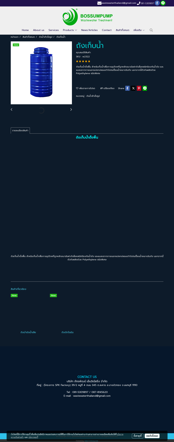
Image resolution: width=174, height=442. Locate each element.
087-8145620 (99, 392)
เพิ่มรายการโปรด (85, 88)
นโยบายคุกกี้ (33, 437)
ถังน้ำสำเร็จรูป (93, 96)
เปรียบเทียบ (107, 88)
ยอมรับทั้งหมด (152, 436)
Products (70, 30)
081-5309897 (80, 392)
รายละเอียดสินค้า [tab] (20, 130)
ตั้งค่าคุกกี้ (138, 436)
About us (38, 30)
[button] (151, 30)
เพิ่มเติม (139, 30)
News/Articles (89, 30)
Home (25, 30)
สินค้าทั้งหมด (122, 30)
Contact (107, 30)
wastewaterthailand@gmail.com (119, 3)
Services (54, 30)
